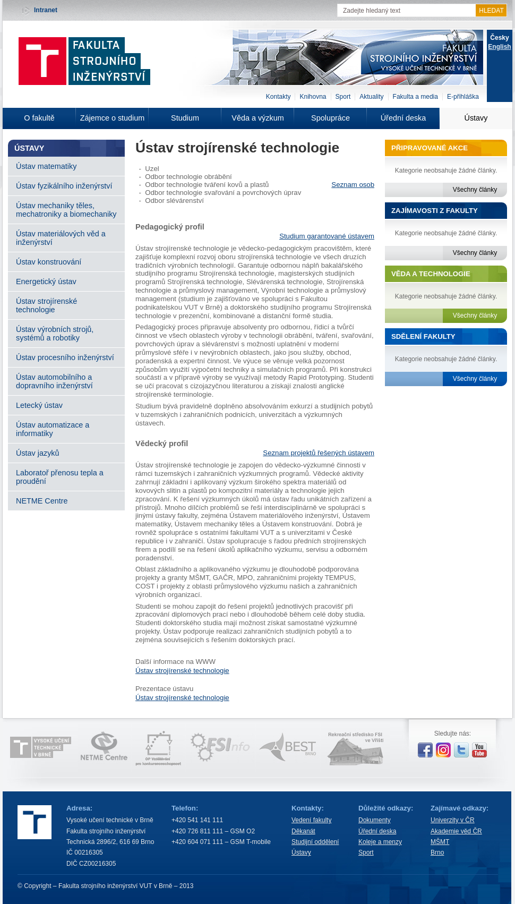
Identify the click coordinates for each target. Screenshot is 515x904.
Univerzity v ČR (453, 820)
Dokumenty (374, 820)
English (499, 46)
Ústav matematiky (46, 166)
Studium (185, 118)
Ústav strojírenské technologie (46, 305)
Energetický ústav (46, 281)
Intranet (45, 10)
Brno (437, 852)
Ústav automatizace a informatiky (52, 429)
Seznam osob (352, 185)
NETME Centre (42, 501)
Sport (343, 96)
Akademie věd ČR (456, 831)
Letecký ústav (39, 405)
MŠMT (440, 842)
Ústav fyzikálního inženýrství (64, 186)
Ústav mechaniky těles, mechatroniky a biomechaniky (66, 209)
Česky (499, 37)
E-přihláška (463, 96)
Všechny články (475, 189)
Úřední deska (403, 118)
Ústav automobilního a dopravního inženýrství (54, 381)
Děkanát (303, 831)
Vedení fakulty (311, 820)
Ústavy (476, 118)
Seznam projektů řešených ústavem (318, 453)
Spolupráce (330, 118)
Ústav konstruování (48, 262)
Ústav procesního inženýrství (65, 357)
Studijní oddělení (315, 842)
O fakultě (39, 118)
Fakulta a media (415, 96)
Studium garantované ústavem (326, 236)
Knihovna (312, 96)
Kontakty (278, 96)
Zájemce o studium (112, 118)
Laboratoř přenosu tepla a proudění (60, 476)
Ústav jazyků (37, 453)
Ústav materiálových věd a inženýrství (61, 237)
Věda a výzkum (257, 118)
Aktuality (371, 96)
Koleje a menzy (380, 842)
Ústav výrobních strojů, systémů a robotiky (54, 333)
